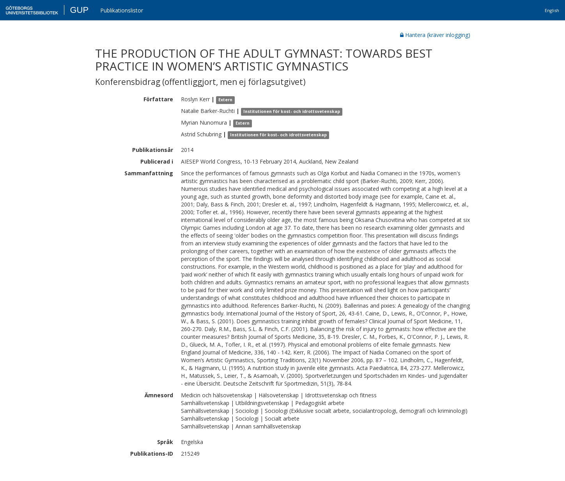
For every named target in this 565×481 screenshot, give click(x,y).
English (552, 10)
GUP (79, 10)
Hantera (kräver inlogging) (435, 35)
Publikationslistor (121, 10)
